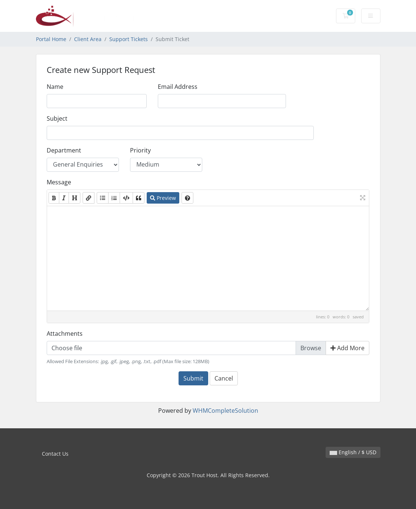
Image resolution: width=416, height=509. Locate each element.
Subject (57, 118)
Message (59, 182)
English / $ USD (353, 452)
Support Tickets (128, 39)
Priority (140, 150)
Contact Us (55, 453)
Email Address (177, 87)
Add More (347, 348)
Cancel (223, 378)
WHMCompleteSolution (225, 410)
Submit (193, 378)
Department (64, 150)
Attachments (65, 333)
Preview (163, 197)
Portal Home (51, 39)
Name (55, 87)
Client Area (87, 39)
